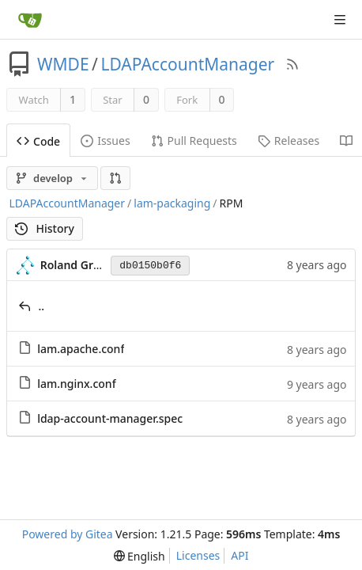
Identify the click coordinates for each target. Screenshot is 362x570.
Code (38, 141)
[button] (115, 178)
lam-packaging (172, 203)
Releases (288, 140)
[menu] (139, 556)
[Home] (30, 20)
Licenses (198, 555)
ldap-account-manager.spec (110, 418)
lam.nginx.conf (76, 383)
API (239, 555)
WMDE (63, 64)
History (44, 228)
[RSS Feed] (292, 64)
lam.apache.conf (80, 348)
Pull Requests (194, 140)
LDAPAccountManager (187, 64)
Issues (105, 140)
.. (42, 306)
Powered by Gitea (67, 534)
